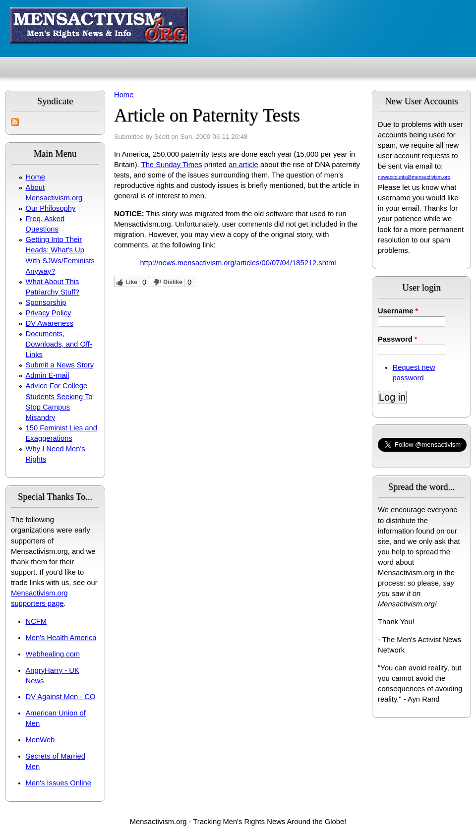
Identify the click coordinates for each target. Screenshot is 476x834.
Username (398, 311)
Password (397, 339)
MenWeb (40, 740)
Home (35, 177)
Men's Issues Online (58, 783)
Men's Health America (61, 638)
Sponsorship (46, 302)
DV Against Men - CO (61, 697)
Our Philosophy (51, 208)
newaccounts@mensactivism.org (414, 177)
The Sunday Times (171, 165)
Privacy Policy (48, 313)
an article (243, 165)
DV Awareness (49, 323)
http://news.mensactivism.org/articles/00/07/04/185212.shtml (238, 263)
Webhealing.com (53, 654)
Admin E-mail (47, 375)
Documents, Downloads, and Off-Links (59, 344)
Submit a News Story (60, 365)
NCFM (36, 621)
